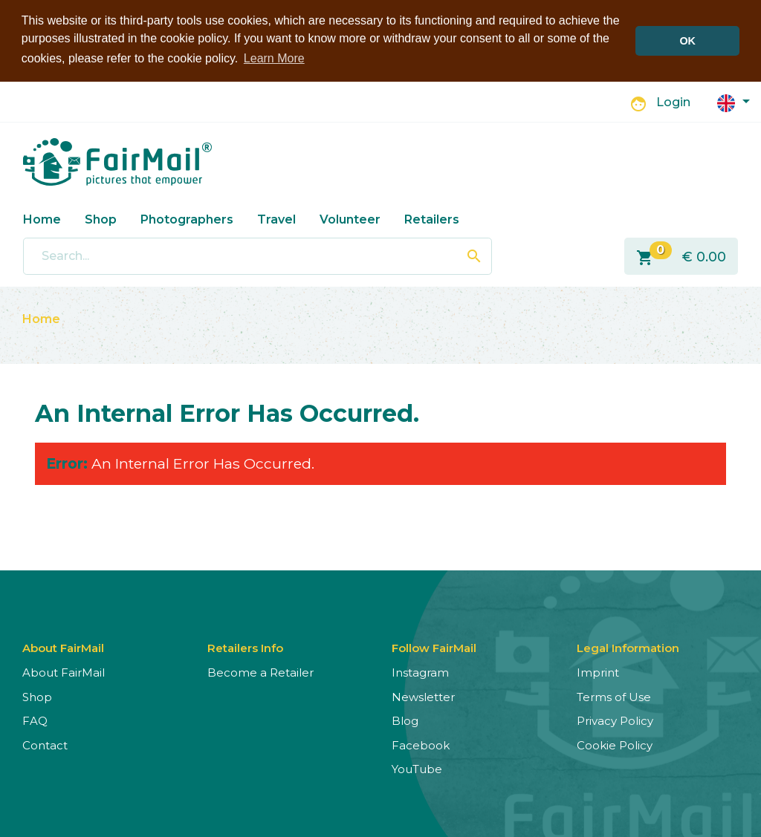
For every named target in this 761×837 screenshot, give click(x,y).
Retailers (431, 218)
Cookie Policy (614, 744)
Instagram (420, 672)
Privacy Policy (615, 720)
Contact (45, 744)
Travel (276, 218)
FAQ (35, 720)
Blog (405, 720)
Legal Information (628, 647)
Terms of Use (614, 696)
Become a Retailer (260, 672)
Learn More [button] (274, 58)
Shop (101, 218)
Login (673, 101)
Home (42, 218)
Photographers (186, 218)
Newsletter (423, 696)
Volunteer (350, 218)
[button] (733, 100)
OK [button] (687, 41)
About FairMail (63, 672)
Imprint (598, 672)
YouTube (417, 768)
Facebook (421, 744)
